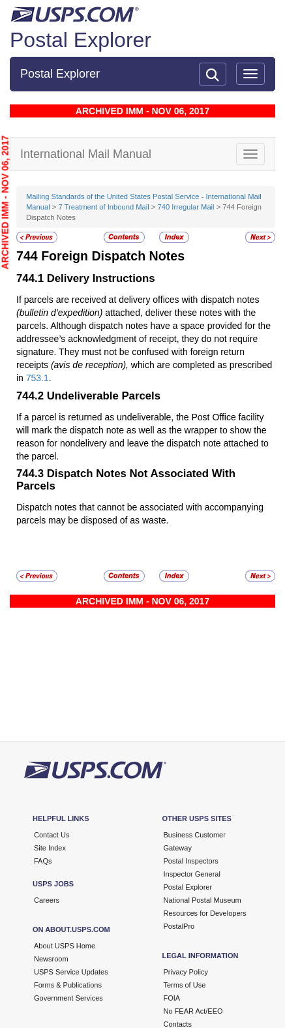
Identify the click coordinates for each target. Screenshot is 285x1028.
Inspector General (192, 874)
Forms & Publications (68, 985)
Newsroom (51, 959)
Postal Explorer (80, 40)
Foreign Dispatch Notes (113, 256)
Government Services (68, 998)
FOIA (172, 998)
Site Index (50, 848)
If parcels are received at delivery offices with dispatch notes (137, 299)
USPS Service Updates (71, 972)
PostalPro (179, 926)
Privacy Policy (186, 972)
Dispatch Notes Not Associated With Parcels (125, 479)
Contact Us (51, 835)
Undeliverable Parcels (103, 396)
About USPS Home (64, 946)
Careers (46, 900)
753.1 (37, 378)
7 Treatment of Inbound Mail (103, 207)
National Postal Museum (202, 900)
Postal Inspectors (191, 861)
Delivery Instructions (101, 278)
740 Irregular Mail (186, 207)
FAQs (43, 861)
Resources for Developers (205, 913)
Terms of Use (185, 985)
